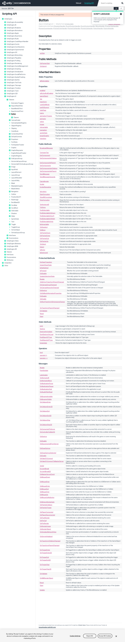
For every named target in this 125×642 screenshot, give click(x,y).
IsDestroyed (44, 253)
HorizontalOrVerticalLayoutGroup (22, 164)
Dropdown (14, 139)
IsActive (42, 250)
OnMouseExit (44, 489)
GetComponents (45, 165)
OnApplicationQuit (46, 389)
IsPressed (43, 271)
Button (13, 114)
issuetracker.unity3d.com (47, 627)
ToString (43, 207)
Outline (13, 194)
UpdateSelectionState (47, 276)
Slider (13, 216)
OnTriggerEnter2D (46, 553)
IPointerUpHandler (87, 28)
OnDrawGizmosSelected (48, 453)
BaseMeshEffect (17, 108)
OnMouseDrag (44, 482)
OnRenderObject (45, 529)
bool (41, 352)
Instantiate (43, 343)
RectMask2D (15, 202)
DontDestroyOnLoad (46, 334)
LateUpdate (44, 375)
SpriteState (15, 219)
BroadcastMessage (46, 148)
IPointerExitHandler (74, 28)
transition (43, 138)
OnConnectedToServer (47, 429)
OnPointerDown (45, 233)
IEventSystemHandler (73, 26)
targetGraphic (44, 136)
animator (43, 119)
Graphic (13, 147)
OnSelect (43, 244)
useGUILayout (44, 107)
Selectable (14, 211)
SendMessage (44, 174)
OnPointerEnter (45, 236)
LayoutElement (16, 172)
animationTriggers (46, 116)
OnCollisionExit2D (45, 416)
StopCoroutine (45, 200)
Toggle (13, 224)
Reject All (89, 636)
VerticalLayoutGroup (18, 232)
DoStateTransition (46, 262)
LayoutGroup (15, 175)
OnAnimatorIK (44, 378)
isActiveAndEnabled (46, 93)
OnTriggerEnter (45, 550)
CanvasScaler (15, 120)
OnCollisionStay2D (46, 425)
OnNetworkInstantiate (47, 502)
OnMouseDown (45, 477)
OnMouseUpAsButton (47, 497)
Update (42, 590)
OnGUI (42, 466)
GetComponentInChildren (48, 158)
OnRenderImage (45, 526)
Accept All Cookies (105, 636)
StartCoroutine (45, 194)
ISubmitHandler (109, 28)
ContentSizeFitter (17, 134)
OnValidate (43, 311)
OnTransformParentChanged (49, 308)
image (42, 124)
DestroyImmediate (46, 332)
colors (42, 121)
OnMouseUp (44, 495)
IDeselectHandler (59, 26)
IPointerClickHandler (111, 26)
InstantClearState (46, 265)
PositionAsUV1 (16, 197)
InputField (14, 169)
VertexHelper (15, 230)
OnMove (42, 230)
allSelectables (44, 81)
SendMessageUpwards (47, 177)
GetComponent (45, 155)
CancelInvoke (44, 181)
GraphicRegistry (16, 156)
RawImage (14, 200)
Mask (13, 183)
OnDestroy (43, 290)
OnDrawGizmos (45, 448)
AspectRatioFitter (17, 106)
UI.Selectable (69, 24)
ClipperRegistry (16, 125)
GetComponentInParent (48, 163)
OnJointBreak (44, 469)
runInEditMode (45, 104)
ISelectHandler (98, 28)
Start (41, 316)
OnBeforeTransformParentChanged (52, 282)
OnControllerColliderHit (47, 432)
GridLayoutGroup (16, 158)
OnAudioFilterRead (46, 392)
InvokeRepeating (45, 187)
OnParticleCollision (46, 505)
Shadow (14, 213)
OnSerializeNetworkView (48, 532)
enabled (42, 90)
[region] (62, 635)
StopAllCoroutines (46, 197)
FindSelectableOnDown (47, 213)
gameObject (44, 96)
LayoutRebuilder (16, 178)
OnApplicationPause (46, 386)
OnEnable (43, 299)
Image (13, 167)
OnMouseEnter (45, 486)
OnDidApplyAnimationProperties (50, 293)
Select (42, 247)
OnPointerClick (45, 63)
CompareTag (44, 152)
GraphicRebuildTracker (18, 153)
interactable (44, 127)
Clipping (14, 128)
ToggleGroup (15, 227)
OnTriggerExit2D (45, 560)
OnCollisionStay (45, 420)
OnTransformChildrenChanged (50, 541)
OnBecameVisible (46, 399)
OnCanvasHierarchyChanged (49, 288)
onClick (42, 53)
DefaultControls (16, 136)
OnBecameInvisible (46, 396)
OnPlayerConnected (46, 512)
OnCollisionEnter (45, 402)
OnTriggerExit (44, 557)
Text (12, 222)
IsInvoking (43, 191)
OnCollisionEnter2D (46, 407)
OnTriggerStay (45, 565)
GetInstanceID (44, 204)
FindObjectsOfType (46, 340)
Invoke (42, 184)
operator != (43, 355)
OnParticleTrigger (46, 508)
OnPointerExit (44, 238)
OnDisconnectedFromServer (49, 444)
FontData (14, 142)
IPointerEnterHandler (60, 28)
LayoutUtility (15, 180)
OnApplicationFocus (46, 383)
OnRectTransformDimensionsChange (52, 302)
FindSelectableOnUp (46, 221)
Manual (78, 3)
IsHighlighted (44, 268)
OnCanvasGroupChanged (48, 285)
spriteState (43, 133)
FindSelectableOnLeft (47, 216)
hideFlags (43, 110)
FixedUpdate (44, 370)
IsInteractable (44, 224)
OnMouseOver (44, 492)
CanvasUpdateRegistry (18, 123)
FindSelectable (45, 210)
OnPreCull (43, 521)
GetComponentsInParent (48, 171)
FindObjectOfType (46, 337)
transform (43, 102)
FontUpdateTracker (17, 145)
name (42, 113)
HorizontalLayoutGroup (19, 161)
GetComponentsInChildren (48, 168)
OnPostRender (45, 518)
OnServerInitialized (46, 536)
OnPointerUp (44, 241)
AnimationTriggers (17, 103)
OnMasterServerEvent (47, 474)
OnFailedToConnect (46, 458)
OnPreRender (44, 523)
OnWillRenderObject (46, 578)
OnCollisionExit (45, 411)
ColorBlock (14, 131)
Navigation (14, 191)
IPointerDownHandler (46, 28)
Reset (42, 314)
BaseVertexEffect (17, 111)
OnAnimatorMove (46, 381)
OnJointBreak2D (45, 471)
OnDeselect (44, 227)
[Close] (116, 636)
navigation (43, 130)
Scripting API (89, 3)
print (41, 326)
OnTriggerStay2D (45, 569)
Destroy (42, 329)
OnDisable (43, 273)
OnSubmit (43, 66)
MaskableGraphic (17, 186)
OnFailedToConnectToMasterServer (52, 461)
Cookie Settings (75, 636)
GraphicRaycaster (17, 150)
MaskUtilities (15, 189)
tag (41, 99)
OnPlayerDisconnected (47, 515)
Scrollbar (14, 205)
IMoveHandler (100, 26)
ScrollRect (14, 208)
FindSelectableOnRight (47, 219)
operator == (44, 358)
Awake (42, 279)
